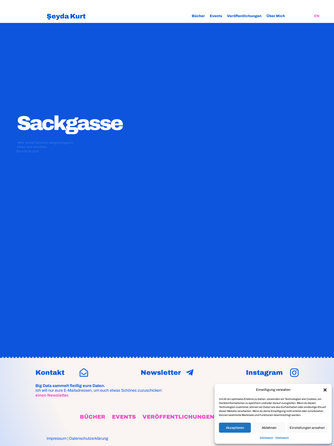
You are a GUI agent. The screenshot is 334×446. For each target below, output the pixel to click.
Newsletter (161, 372)
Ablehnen (269, 428)
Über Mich (275, 16)
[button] (325, 390)
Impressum (266, 437)
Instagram (264, 372)
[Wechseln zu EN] (317, 16)
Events (216, 16)
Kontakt (49, 372)
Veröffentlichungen (244, 16)
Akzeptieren (235, 428)
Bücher (198, 16)
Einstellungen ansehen (307, 428)
